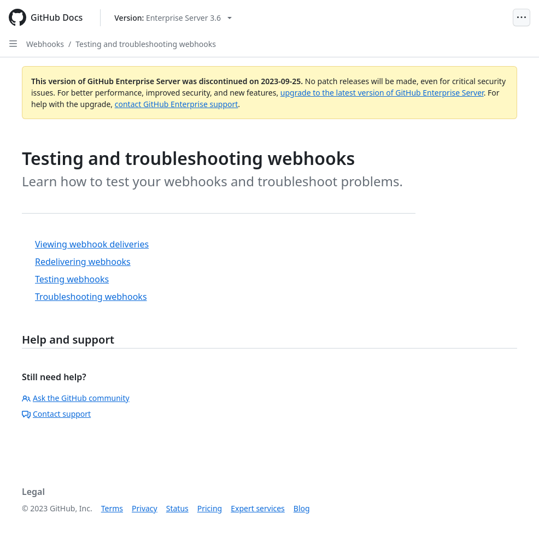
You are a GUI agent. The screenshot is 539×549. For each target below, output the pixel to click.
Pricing (209, 508)
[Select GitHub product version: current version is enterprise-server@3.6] (173, 17)
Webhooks (45, 44)
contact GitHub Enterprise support (176, 104)
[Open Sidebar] (13, 43)
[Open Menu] (521, 17)
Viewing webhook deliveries (92, 244)
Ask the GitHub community (76, 398)
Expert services (258, 508)
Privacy (144, 508)
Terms (112, 508)
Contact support (56, 414)
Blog (302, 508)
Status (177, 508)
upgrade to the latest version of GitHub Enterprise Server (382, 92)
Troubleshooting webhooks (91, 297)
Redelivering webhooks (83, 262)
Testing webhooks (72, 279)
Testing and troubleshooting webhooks (145, 44)
